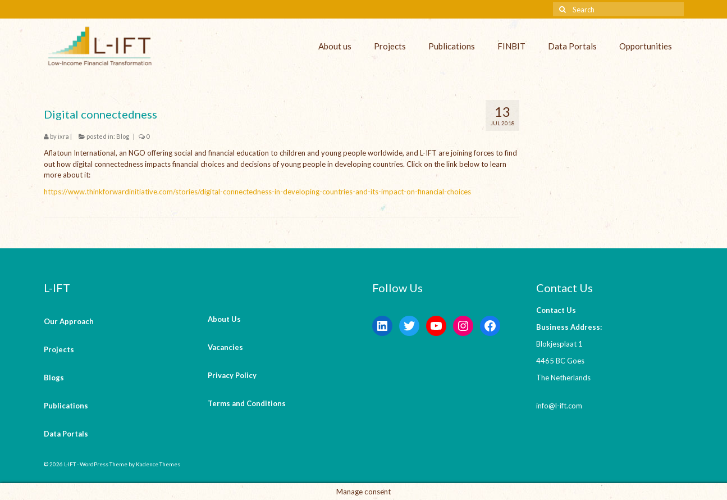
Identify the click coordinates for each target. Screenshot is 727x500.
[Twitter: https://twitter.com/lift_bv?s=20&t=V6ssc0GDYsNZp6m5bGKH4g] (409, 326)
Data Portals (572, 46)
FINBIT (511, 46)
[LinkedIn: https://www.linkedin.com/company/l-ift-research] (382, 326)
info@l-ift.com (559, 405)
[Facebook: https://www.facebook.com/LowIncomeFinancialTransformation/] (490, 326)
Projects (390, 46)
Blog (122, 136)
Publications (451, 46)
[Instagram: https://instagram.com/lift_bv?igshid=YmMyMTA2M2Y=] (463, 326)
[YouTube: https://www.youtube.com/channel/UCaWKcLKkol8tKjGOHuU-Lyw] (436, 326)
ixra (63, 136)
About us (334, 46)
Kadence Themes (158, 464)
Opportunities (645, 46)
